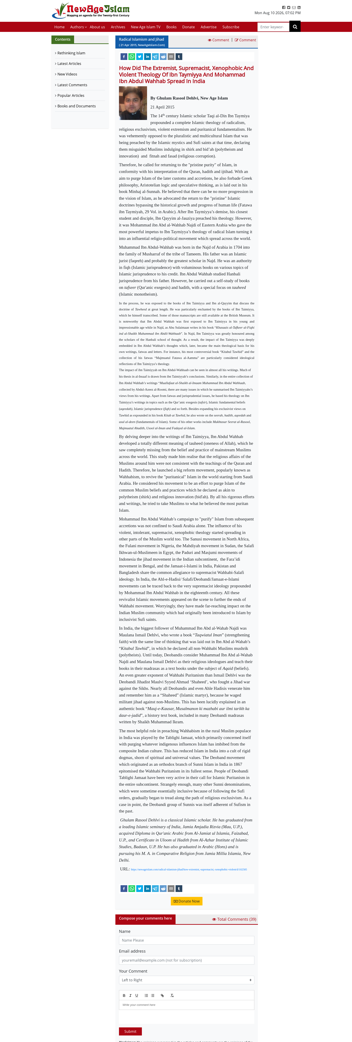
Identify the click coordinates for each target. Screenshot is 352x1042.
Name (124, 931)
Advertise (209, 26)
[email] (171, 56)
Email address (132, 951)
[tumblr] (179, 56)
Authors (77, 26)
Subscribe (230, 26)
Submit (130, 1031)
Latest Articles (69, 63)
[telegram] (155, 56)
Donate (188, 26)
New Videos (67, 74)
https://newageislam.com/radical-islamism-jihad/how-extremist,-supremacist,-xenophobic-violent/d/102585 (189, 869)
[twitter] (139, 56)
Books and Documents (76, 106)
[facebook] (124, 56)
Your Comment (133, 971)
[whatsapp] (131, 56)
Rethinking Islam (71, 53)
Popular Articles (70, 95)
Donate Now (187, 901)
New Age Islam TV (146, 26)
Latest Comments (72, 84)
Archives (118, 26)
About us (97, 26)
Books (171, 26)
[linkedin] (147, 56)
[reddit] (163, 56)
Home (59, 26)
